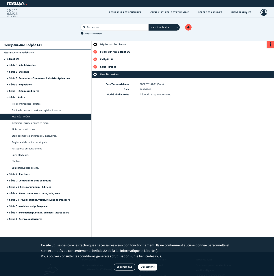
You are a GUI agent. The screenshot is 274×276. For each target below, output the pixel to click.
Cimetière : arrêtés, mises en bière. (30, 123)
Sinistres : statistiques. (24, 129)
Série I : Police (17, 97)
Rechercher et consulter (125, 12)
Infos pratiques (241, 12)
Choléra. (16, 161)
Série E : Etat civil (19, 72)
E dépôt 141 (12, 59)
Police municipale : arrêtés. (26, 104)
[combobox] (164, 27)
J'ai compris (148, 267)
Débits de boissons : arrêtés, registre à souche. (37, 110)
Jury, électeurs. (20, 155)
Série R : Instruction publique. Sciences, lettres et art (39, 213)
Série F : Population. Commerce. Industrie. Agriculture (39, 78)
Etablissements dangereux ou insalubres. (34, 136)
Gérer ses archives (210, 12)
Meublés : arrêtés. (21, 117)
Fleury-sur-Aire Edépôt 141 (19, 53)
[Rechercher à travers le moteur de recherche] (116, 27)
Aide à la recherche (93, 33)
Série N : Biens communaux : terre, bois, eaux (34, 193)
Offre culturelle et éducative (169, 12)
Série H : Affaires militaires (24, 91)
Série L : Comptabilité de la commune (30, 181)
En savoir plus (124, 267)
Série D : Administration (22, 65)
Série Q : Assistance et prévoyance (28, 206)
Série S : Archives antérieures (25, 219)
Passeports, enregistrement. (27, 149)
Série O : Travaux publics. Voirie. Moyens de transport (39, 200)
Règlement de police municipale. (29, 142)
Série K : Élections (19, 174)
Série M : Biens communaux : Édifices (30, 187)
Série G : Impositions (20, 85)
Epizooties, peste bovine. (25, 168)
